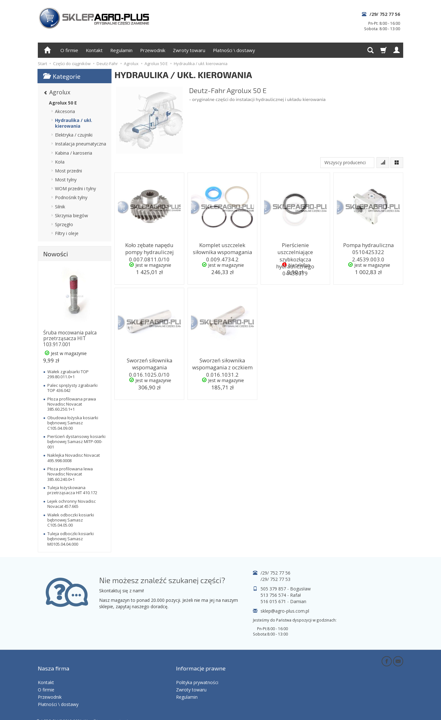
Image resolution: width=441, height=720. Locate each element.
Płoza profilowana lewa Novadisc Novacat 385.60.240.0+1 (70, 474)
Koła (59, 162)
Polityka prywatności (197, 672)
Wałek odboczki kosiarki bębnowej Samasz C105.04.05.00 (70, 520)
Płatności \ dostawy (234, 50)
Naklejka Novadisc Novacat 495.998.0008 (73, 457)
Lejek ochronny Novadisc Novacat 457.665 (71, 503)
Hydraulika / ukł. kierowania (73, 123)
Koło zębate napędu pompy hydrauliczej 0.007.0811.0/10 (149, 250)
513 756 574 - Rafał (281, 595)
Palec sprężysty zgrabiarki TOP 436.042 (72, 387)
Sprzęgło (64, 224)
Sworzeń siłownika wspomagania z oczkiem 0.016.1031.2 (222, 365)
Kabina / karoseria (73, 153)
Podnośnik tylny (71, 197)
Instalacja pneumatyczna (80, 144)
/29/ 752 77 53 (275, 579)
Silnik (60, 207)
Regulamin (121, 50)
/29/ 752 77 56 (385, 14)
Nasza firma (53, 662)
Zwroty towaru (189, 50)
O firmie (69, 50)
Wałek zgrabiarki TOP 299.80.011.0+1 (68, 374)
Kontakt (94, 50)
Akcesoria (65, 111)
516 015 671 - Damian (283, 601)
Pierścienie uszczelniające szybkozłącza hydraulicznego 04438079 (295, 250)
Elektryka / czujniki (73, 135)
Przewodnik (152, 50)
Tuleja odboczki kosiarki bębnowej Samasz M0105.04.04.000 (70, 539)
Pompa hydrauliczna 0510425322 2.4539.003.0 (368, 247)
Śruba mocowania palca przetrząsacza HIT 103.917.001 (70, 338)
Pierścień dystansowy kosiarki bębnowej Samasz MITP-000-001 (76, 442)
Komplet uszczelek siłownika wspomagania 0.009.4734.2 (222, 250)
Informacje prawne (201, 662)
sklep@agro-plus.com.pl (285, 611)
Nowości (55, 254)
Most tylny (66, 180)
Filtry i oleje (66, 233)
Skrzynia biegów (71, 215)
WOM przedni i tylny (75, 188)
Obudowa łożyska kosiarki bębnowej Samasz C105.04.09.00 (72, 423)
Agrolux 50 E (63, 103)
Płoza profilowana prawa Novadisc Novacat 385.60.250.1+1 (71, 404)
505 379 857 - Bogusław (286, 589)
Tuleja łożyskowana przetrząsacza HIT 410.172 (72, 490)
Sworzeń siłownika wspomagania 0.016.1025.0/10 (149, 365)
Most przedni (68, 171)
